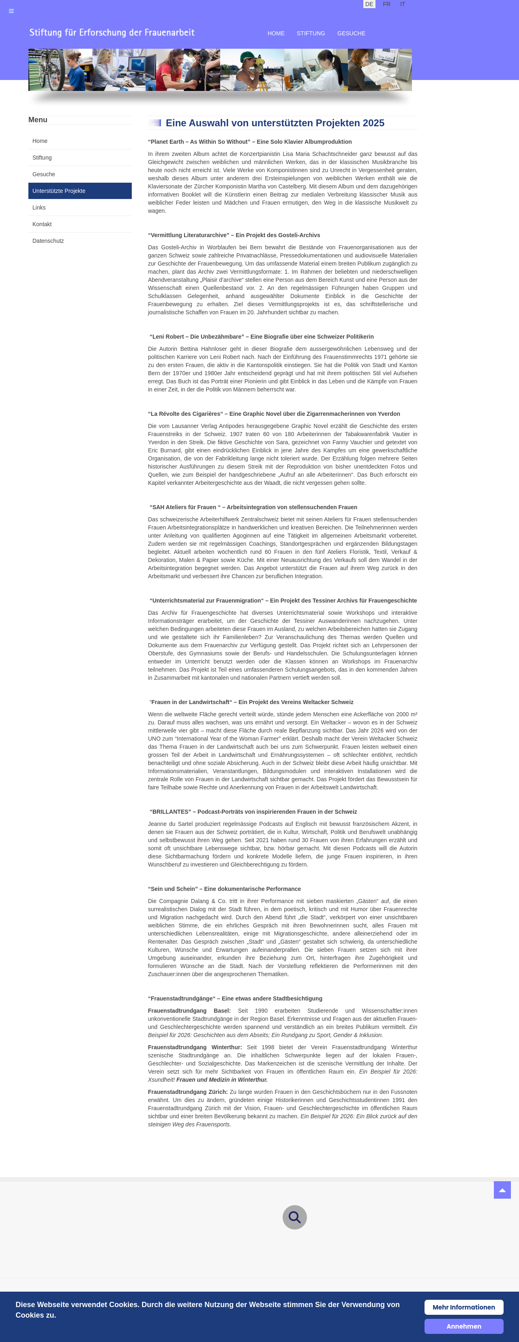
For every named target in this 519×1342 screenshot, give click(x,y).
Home (276, 33)
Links (39, 207)
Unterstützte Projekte (59, 191)
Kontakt (41, 224)
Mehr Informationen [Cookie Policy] (464, 1307)
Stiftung (311, 33)
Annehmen (463, 1326)
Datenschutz (48, 241)
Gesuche (351, 33)
